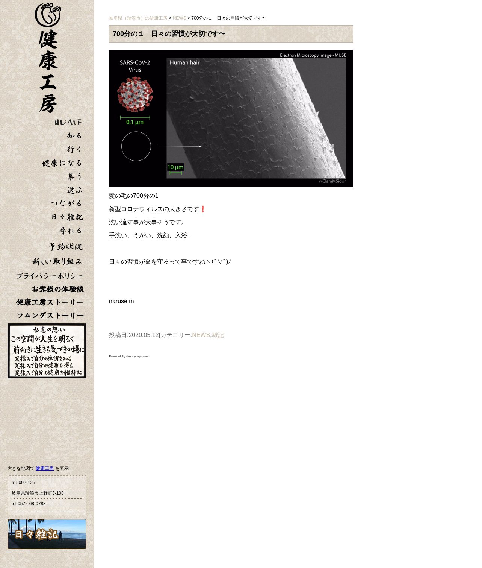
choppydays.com (137, 356)
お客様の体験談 (57, 289)
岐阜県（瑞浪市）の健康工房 (138, 18)
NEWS (201, 335)
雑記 (218, 335)
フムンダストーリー (50, 315)
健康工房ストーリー (50, 302)
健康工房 (45, 468)
